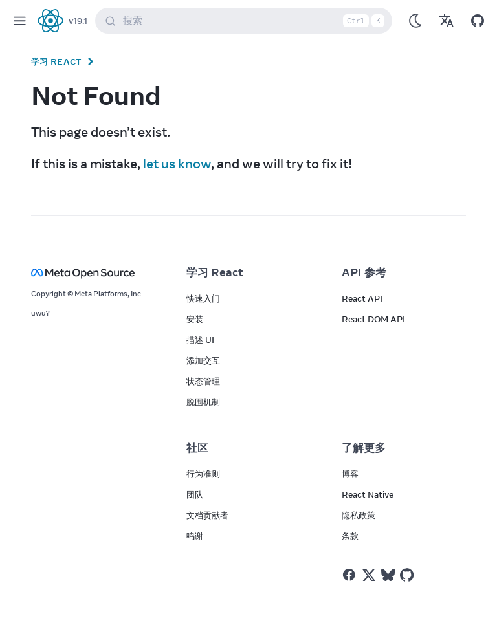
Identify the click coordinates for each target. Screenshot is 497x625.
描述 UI (200, 339)
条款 (350, 536)
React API (362, 298)
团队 (194, 494)
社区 (197, 448)
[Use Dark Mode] (415, 20)
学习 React (56, 61)
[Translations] (446, 20)
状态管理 (203, 381)
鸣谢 (194, 536)
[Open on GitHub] (477, 20)
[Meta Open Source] (93, 273)
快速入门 (203, 298)
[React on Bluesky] (388, 575)
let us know (177, 163)
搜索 (246, 20)
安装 (194, 319)
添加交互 (203, 360)
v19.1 (78, 21)
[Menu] (19, 20)
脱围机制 (203, 402)
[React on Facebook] (349, 574)
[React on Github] (408, 575)
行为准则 (203, 473)
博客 (350, 473)
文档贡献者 (207, 515)
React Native (367, 494)
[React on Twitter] (369, 575)
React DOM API (373, 319)
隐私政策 (358, 515)
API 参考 (364, 272)
